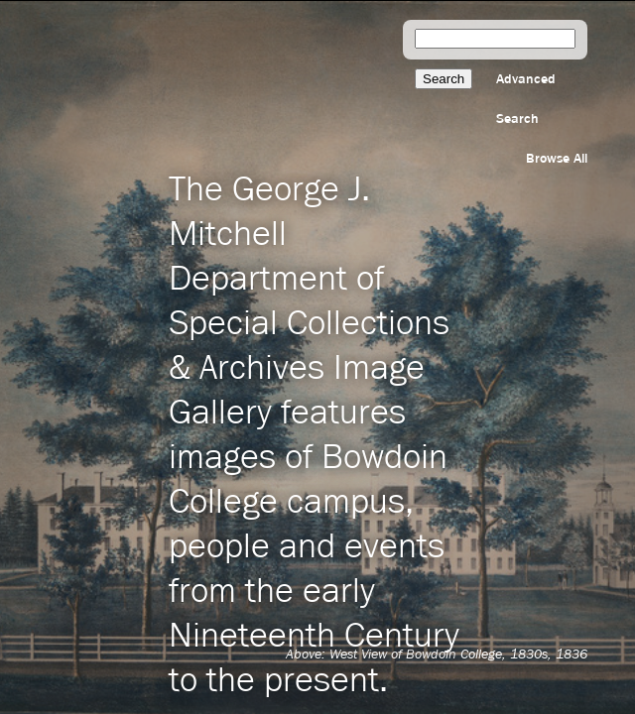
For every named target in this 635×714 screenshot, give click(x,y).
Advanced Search (526, 99)
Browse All (556, 159)
